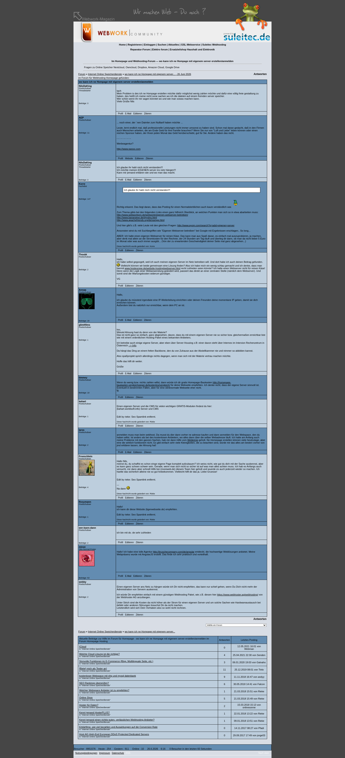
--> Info (132, 345)
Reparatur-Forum (140, 49)
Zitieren (147, 113)
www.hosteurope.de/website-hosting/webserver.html (152, 268)
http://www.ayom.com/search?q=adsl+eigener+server (206, 225)
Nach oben (264, 753)
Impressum (104, 753)
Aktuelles (173, 44)
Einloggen (150, 44)
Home (122, 44)
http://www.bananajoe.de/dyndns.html (137, 217)
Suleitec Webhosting (214, 44)
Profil (120, 113)
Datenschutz (118, 753)
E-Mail (128, 113)
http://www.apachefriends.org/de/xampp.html (140, 220)
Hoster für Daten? (88, 705)
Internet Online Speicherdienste (105, 74)
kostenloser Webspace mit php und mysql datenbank (107, 675)
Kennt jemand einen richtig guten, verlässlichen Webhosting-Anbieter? (116, 719)
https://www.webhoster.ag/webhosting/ (237, 594)
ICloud (82, 646)
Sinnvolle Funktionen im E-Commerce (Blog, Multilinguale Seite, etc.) (116, 661)
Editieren (137, 113)
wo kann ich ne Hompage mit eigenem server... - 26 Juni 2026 (158, 74)
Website (129, 158)
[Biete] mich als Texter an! (93, 668)
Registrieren (135, 44)
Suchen (162, 44)
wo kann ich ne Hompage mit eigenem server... (150, 631)
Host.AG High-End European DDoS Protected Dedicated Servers (114, 734)
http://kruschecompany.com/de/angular (174, 551)
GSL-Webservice (190, 44)
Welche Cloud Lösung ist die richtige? (99, 654)
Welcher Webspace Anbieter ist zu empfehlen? (104, 690)
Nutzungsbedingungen (86, 753)
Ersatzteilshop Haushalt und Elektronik (192, 49)
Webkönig (192, 440)
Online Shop (86, 697)
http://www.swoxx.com (128, 149)
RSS (128, 753)
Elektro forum (160, 49)
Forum (81, 74)
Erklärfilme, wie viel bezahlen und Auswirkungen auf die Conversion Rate (118, 727)
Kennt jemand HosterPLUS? (94, 712)
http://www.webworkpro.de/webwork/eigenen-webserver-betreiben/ (152, 215)
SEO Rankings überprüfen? (94, 683)
